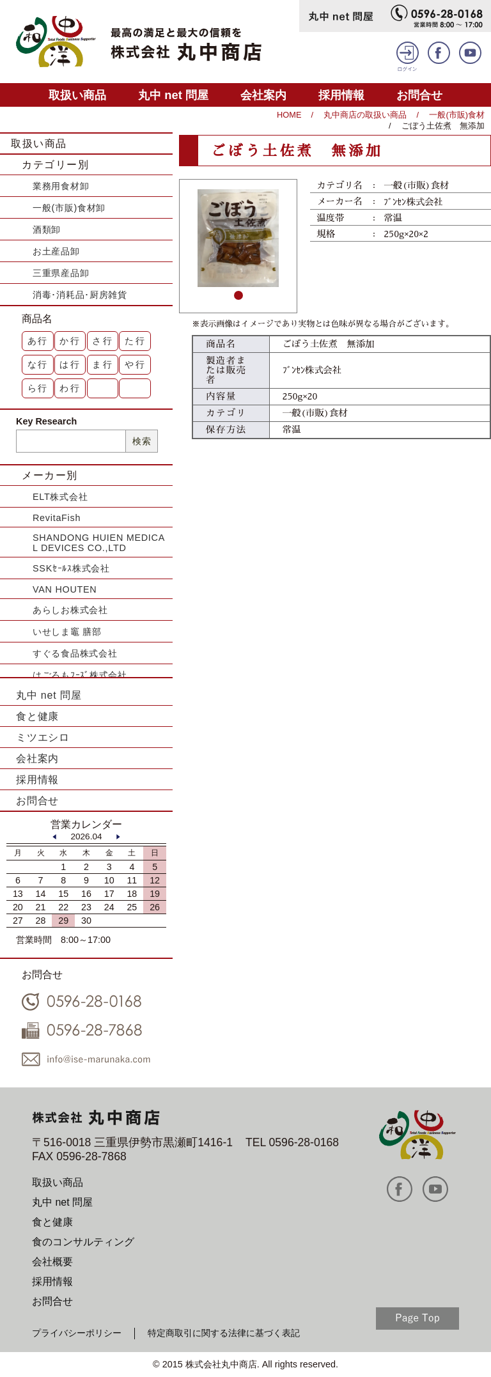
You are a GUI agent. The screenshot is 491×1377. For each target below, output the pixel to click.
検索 (141, 441)
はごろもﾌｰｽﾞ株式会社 (80, 675)
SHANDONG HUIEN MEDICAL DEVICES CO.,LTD (99, 543)
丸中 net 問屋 (173, 95)
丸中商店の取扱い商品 (365, 115)
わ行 (70, 388)
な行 (38, 364)
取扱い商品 (77, 95)
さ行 (103, 341)
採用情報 (341, 95)
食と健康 (37, 716)
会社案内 (263, 95)
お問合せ (419, 95)
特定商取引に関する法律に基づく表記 (224, 1333)
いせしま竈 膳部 (67, 631)
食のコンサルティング (83, 1241)
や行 (135, 364)
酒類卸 (47, 229)
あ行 (38, 341)
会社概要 (52, 1261)
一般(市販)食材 (457, 115)
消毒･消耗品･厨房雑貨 (80, 295)
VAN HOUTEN (65, 589)
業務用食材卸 (61, 186)
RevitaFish (57, 518)
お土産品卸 (56, 251)
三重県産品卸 (61, 273)
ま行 (103, 364)
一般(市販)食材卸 (69, 208)
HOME (289, 115)
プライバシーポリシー (76, 1333)
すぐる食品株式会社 (75, 653)
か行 (70, 341)
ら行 (38, 388)
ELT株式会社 (60, 497)
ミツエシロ (43, 737)
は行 (70, 364)
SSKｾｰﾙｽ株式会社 (71, 568)
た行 (135, 341)
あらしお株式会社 (70, 610)
